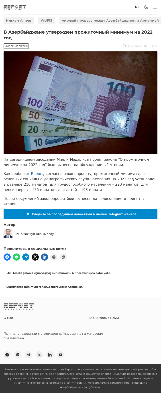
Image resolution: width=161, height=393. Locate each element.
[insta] (17, 354)
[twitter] (35, 257)
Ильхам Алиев (18, 20)
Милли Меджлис (16, 46)
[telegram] (25, 257)
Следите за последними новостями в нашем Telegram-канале (81, 214)
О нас (8, 318)
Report (37, 173)
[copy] (63, 257)
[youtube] (60, 354)
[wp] (16, 257)
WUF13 (46, 20)
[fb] (7, 257)
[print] (53, 257)
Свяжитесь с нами (103, 318)
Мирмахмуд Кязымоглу (29, 233)
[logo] (15, 7)
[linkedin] (44, 257)
